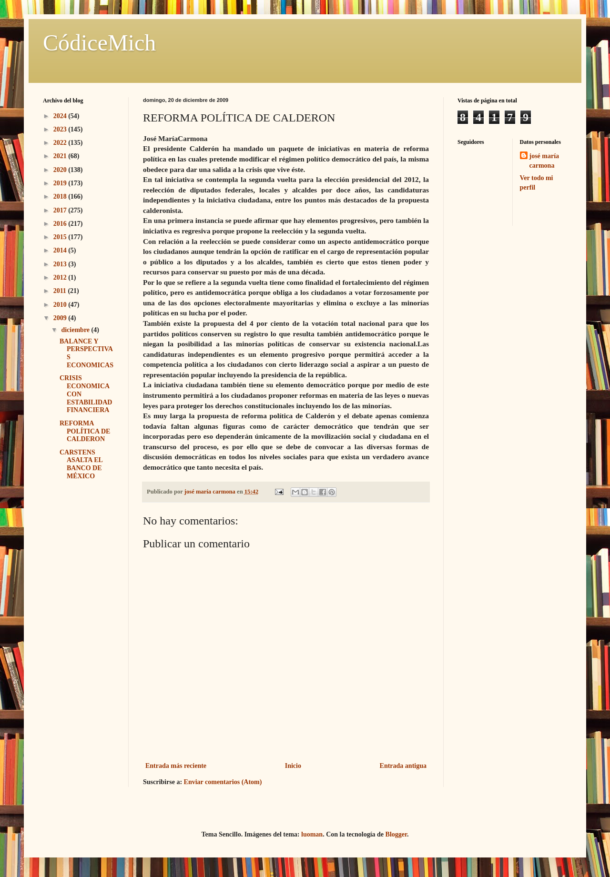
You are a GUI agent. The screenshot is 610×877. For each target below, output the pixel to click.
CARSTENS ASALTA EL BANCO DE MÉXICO (81, 464)
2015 (61, 237)
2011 (60, 290)
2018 (61, 196)
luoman (312, 834)
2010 (61, 304)
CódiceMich (99, 42)
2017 (61, 210)
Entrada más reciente (175, 765)
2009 (61, 318)
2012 (61, 277)
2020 (61, 169)
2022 (61, 142)
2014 (61, 250)
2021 (61, 156)
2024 (61, 116)
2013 (61, 264)
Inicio (293, 765)
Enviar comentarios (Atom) (223, 782)
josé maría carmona (544, 160)
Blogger (396, 834)
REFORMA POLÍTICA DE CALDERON (85, 431)
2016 (61, 223)
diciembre (76, 329)
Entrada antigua (403, 765)
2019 (61, 183)
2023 (61, 129)
